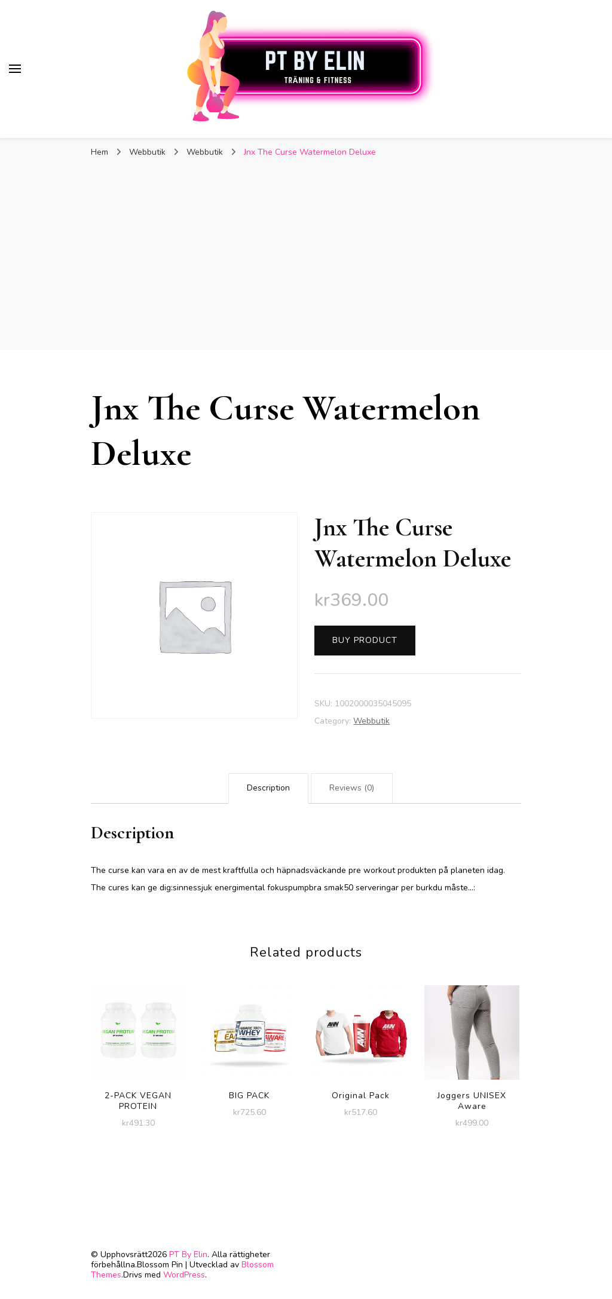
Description (268, 788)
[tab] (268, 788)
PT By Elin (188, 1254)
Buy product (364, 640)
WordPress (184, 1274)
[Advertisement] (306, 260)
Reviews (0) (351, 788)
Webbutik (371, 721)
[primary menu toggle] (15, 69)
